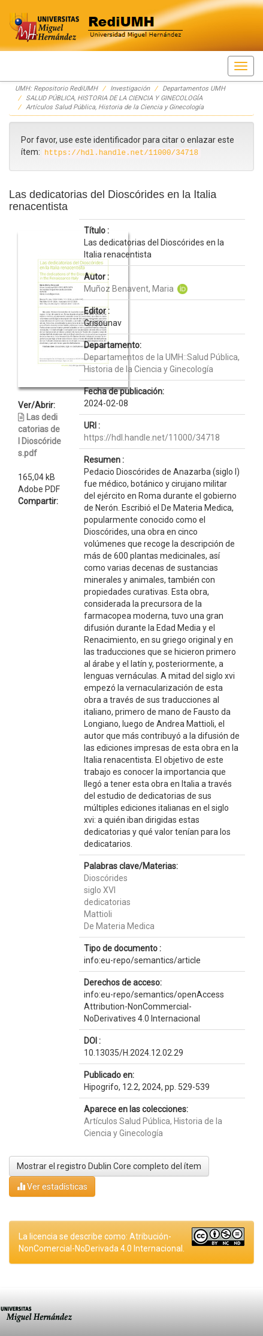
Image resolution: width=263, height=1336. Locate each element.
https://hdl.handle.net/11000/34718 (152, 437)
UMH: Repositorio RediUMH (56, 88)
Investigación (130, 88)
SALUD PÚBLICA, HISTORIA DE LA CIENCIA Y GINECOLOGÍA (114, 98)
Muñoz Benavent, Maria (129, 288)
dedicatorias (107, 902)
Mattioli (98, 914)
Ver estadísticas (52, 1186)
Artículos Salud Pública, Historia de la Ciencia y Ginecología (115, 107)
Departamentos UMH (193, 88)
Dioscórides (106, 878)
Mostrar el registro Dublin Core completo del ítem (109, 1166)
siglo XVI (100, 890)
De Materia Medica (119, 926)
